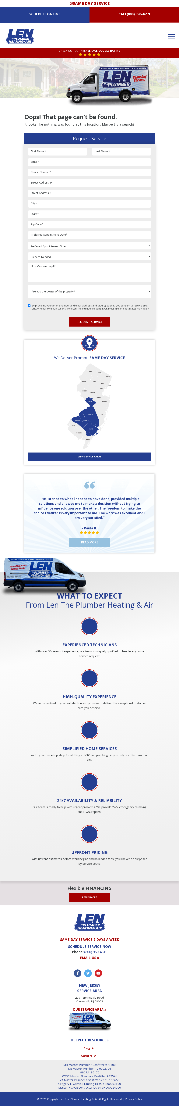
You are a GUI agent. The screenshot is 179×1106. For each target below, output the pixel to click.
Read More (89, 542)
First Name (38, 151)
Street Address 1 (42, 182)
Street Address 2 (41, 193)
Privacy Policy (133, 1099)
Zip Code (37, 224)
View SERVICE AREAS (89, 456)
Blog (87, 1048)
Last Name (102, 151)
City (34, 203)
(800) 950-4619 (138, 14)
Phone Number (41, 172)
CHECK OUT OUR (89, 50)
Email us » (89, 958)
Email (35, 161)
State (35, 214)
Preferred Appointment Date (49, 234)
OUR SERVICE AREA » (89, 1009)
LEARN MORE (89, 897)
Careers (86, 1056)
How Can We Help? (43, 266)
